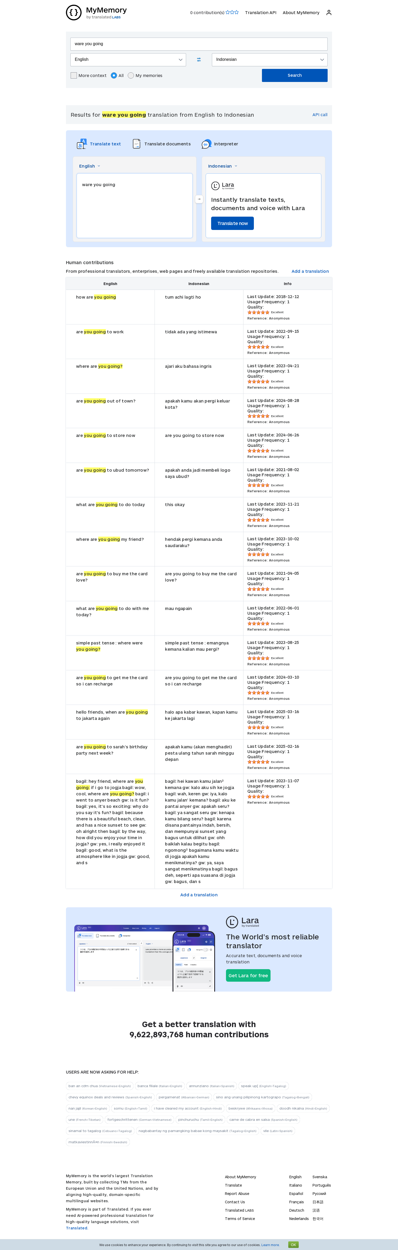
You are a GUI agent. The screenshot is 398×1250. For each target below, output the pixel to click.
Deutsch (296, 1210)
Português (322, 1185)
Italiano (295, 1185)
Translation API (261, 12)
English (295, 1177)
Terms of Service (240, 1218)
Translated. (77, 1228)
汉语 (316, 1210)
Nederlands (299, 1218)
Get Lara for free (248, 975)
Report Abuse (237, 1193)
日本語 (318, 1202)
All (117, 75)
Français (296, 1202)
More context (89, 75)
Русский (319, 1193)
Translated (239, 1210)
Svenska (320, 1177)
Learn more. (270, 1245)
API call (320, 114)
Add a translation (310, 271)
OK (293, 1244)
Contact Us (235, 1202)
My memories (145, 75)
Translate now (232, 223)
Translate (233, 1185)
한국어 (318, 1218)
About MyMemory (301, 12)
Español (296, 1193)
